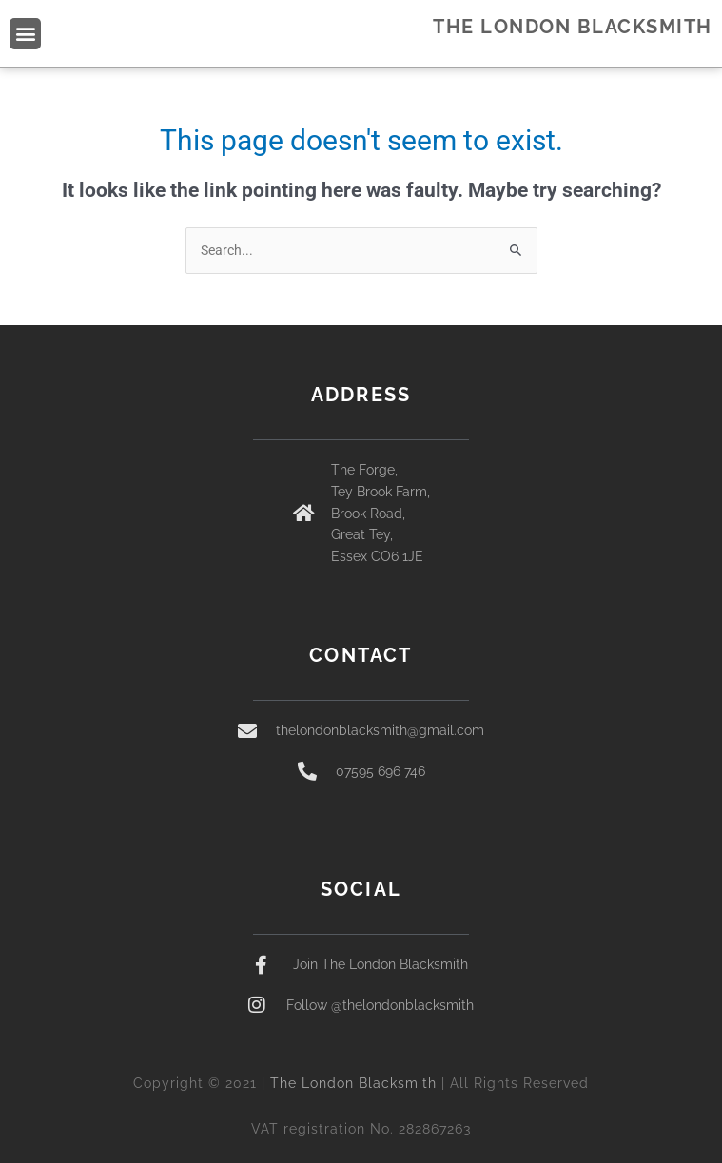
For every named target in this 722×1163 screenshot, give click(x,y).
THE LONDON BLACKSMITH (572, 26)
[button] (25, 33)
